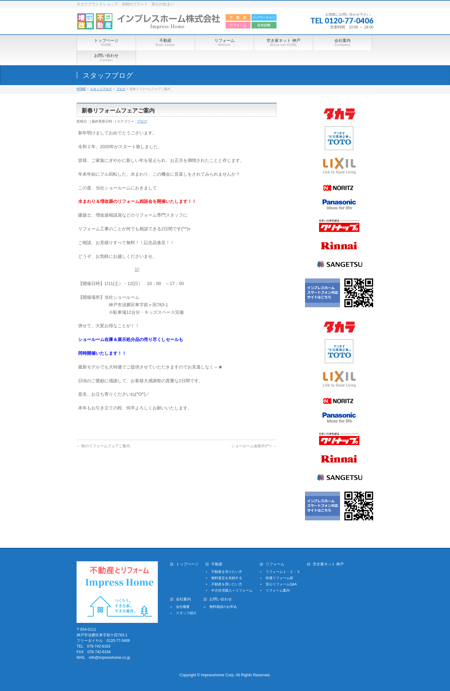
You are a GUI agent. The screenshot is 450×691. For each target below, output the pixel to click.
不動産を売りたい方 (226, 571)
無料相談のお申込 (223, 606)
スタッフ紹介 (186, 613)
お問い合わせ (220, 599)
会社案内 (183, 599)
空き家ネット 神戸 (328, 564)
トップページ (187, 564)
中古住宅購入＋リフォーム (231, 590)
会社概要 (183, 606)
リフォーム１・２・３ (283, 571)
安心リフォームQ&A (281, 584)
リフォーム (275, 564)
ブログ (142, 121)
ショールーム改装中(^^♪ (254, 446)
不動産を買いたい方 (226, 584)
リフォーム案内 (278, 590)
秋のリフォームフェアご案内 (103, 446)
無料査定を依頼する (226, 578)
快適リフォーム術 (279, 578)
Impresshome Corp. (218, 675)
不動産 (216, 564)
